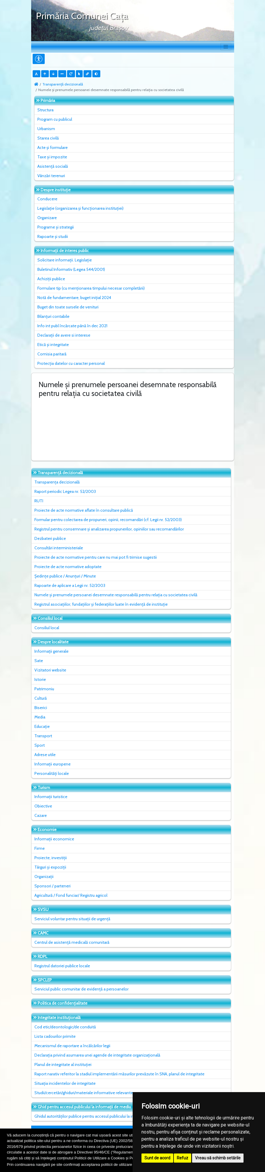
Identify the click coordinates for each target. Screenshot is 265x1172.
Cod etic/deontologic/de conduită (65, 1027)
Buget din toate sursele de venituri (68, 307)
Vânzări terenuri (51, 175)
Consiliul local (46, 627)
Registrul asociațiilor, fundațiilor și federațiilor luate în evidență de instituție (101, 604)
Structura (45, 110)
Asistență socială (52, 166)
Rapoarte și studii (52, 236)
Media (39, 717)
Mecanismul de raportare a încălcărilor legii (72, 1045)
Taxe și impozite (52, 156)
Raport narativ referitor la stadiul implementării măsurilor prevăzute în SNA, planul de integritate (119, 1074)
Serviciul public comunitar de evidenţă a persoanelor (81, 989)
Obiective (43, 806)
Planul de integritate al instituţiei (62, 1064)
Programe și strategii (55, 227)
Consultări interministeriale (58, 547)
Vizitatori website (50, 670)
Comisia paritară (51, 354)
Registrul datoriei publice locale (62, 965)
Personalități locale (51, 773)
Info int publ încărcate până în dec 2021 (72, 325)
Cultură (40, 698)
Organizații (44, 876)
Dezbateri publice (50, 538)
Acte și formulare (52, 147)
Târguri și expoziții (50, 867)
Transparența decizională (57, 482)
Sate (38, 660)
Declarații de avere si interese (63, 335)
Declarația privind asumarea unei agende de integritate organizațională (97, 1055)
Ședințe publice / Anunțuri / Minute (65, 576)
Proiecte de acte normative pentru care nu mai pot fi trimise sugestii (95, 557)
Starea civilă (48, 138)
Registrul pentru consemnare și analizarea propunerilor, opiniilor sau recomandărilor (109, 529)
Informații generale (51, 651)
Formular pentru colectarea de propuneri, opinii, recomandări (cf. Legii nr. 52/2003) (108, 519)
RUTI (38, 500)
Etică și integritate (53, 344)
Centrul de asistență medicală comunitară (71, 942)
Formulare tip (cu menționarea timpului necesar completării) (91, 288)
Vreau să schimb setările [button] (218, 1158)
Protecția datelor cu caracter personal (71, 363)
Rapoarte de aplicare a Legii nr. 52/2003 (69, 585)
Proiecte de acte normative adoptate (67, 566)
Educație (42, 726)
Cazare (40, 815)
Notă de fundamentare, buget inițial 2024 (74, 297)
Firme (39, 848)
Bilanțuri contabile (53, 316)
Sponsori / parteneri (52, 886)
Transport (43, 735)
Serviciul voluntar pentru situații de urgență (72, 918)
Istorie (40, 679)
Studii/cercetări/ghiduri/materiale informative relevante (83, 1092)
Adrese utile (45, 754)
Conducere (47, 199)
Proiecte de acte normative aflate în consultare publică (83, 510)
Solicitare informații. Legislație (64, 260)
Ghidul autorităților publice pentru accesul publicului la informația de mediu (100, 1116)
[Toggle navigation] (226, 47)
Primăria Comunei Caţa (82, 15)
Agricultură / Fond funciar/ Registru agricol (70, 895)
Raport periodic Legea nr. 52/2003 (65, 491)
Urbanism (46, 128)
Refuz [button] (182, 1158)
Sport (39, 745)
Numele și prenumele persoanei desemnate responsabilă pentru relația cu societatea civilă (115, 594)
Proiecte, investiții (50, 857)
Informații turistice (50, 796)
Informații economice (54, 839)
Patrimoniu (44, 688)
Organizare (47, 217)
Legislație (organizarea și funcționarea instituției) (80, 208)
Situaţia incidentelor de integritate (65, 1083)
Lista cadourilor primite (55, 1036)
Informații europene (52, 764)
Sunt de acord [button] (157, 1158)
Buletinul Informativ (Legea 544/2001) (71, 269)
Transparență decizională (62, 84)
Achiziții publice (51, 278)
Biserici (40, 707)
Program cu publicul (54, 119)
